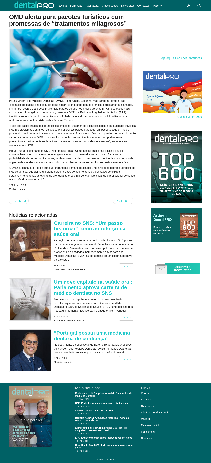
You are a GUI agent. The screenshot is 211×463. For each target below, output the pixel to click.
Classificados (110, 5)
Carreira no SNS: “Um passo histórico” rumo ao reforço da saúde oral (89, 228)
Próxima (123, 200)
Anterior (19, 200)
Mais (157, 5)
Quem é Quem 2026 (189, 116)
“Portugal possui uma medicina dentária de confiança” (92, 335)
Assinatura (92, 5)
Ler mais (126, 266)
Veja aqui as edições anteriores (181, 58)
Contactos (143, 5)
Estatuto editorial (150, 425)
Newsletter (127, 5)
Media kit (145, 419)
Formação (76, 5)
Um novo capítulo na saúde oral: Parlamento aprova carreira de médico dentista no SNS (93, 287)
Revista (62, 5)
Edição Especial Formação (155, 412)
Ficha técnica (148, 431)
